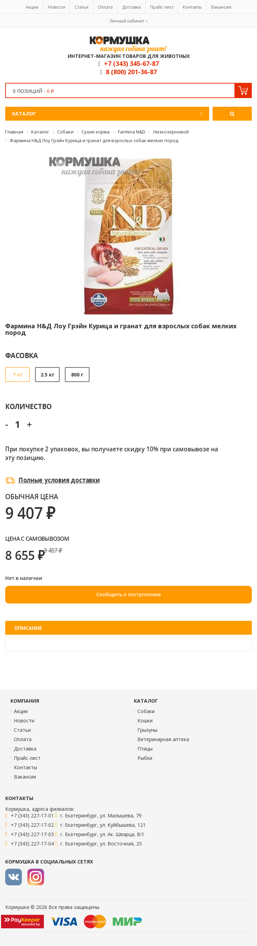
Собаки (146, 711)
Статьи (81, 7)
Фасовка (21, 355)
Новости (56, 7)
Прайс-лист (161, 7)
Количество (28, 406)
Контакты (192, 7)
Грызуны (147, 730)
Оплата (105, 7)
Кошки (145, 720)
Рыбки (144, 758)
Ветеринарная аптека (163, 739)
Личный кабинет (127, 21)
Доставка (131, 7)
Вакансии (221, 7)
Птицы (145, 748)
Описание (28, 628)
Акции (32, 7)
